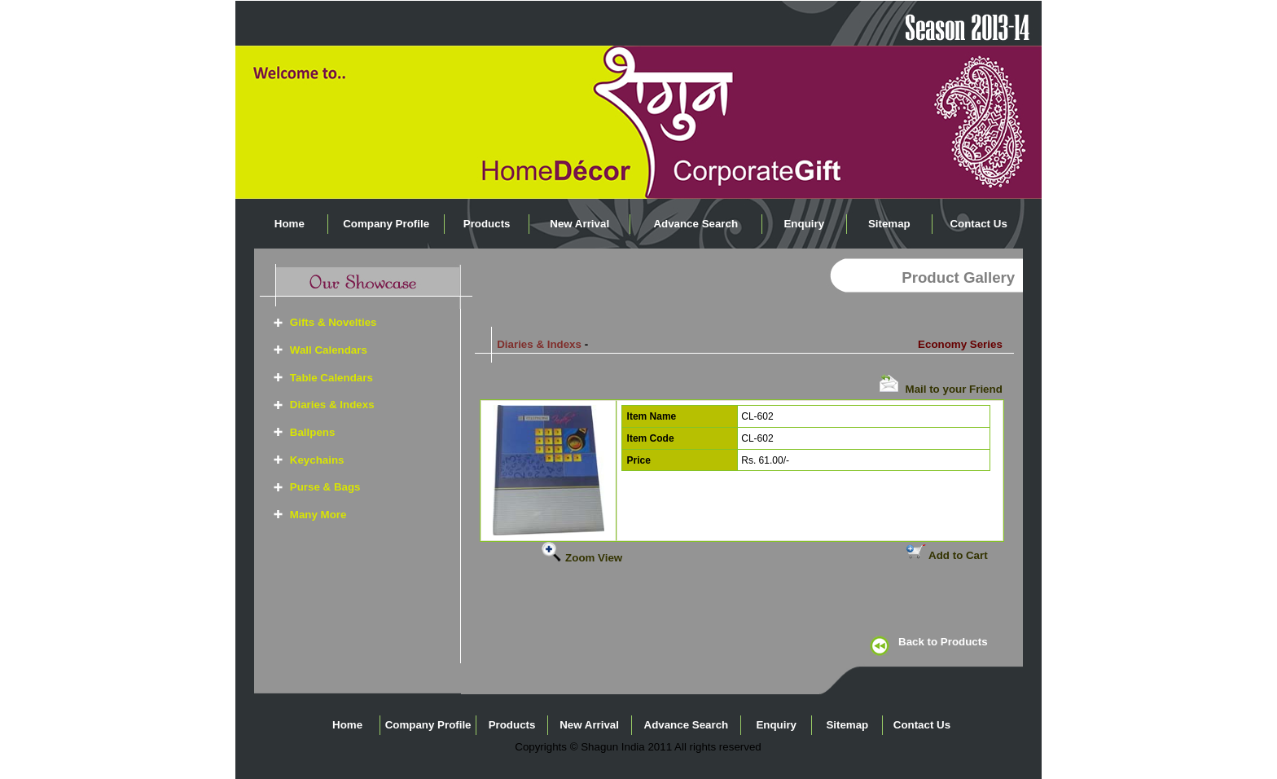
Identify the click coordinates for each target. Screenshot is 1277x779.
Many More (318, 514)
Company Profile (386, 224)
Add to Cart (947, 555)
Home (289, 224)
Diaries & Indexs (332, 404)
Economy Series (960, 344)
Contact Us (978, 224)
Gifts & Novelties (333, 322)
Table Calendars (331, 378)
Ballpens (313, 432)
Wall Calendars (328, 350)
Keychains (317, 460)
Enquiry (803, 224)
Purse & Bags (325, 487)
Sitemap (889, 224)
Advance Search (695, 224)
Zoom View (582, 558)
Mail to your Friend (941, 389)
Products (487, 224)
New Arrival (579, 224)
